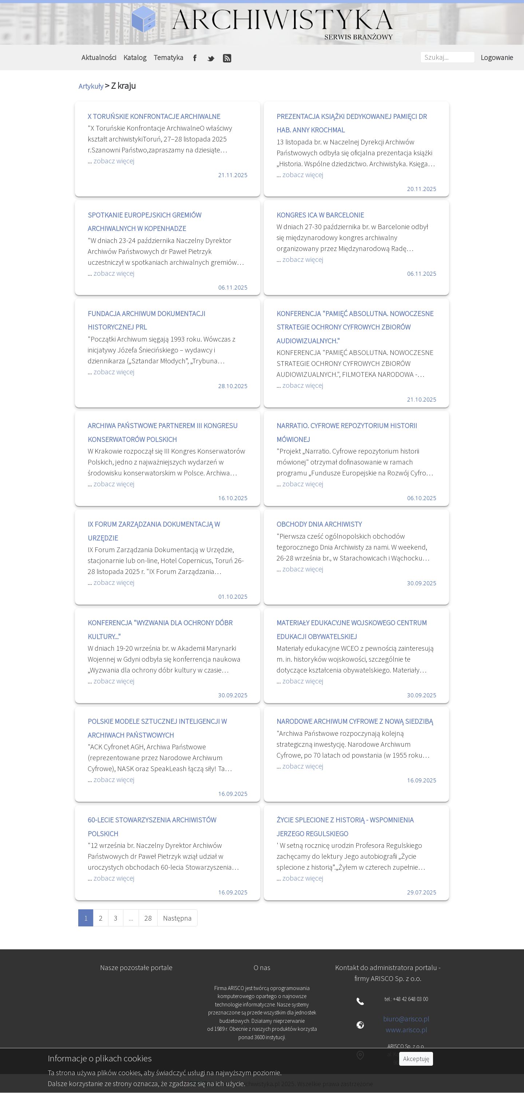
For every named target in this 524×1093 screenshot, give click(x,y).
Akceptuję (416, 1059)
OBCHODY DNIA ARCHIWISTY (319, 523)
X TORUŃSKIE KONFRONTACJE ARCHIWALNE (154, 116)
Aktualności (99, 57)
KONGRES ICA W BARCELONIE (320, 214)
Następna (177, 917)
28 (148, 917)
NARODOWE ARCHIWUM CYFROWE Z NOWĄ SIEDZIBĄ (355, 721)
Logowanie (497, 57)
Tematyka (168, 57)
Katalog (134, 57)
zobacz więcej (113, 160)
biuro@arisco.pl (406, 1018)
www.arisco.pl (406, 1029)
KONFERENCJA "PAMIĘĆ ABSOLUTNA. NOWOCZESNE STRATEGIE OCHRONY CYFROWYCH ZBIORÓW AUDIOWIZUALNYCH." (355, 327)
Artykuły (92, 86)
